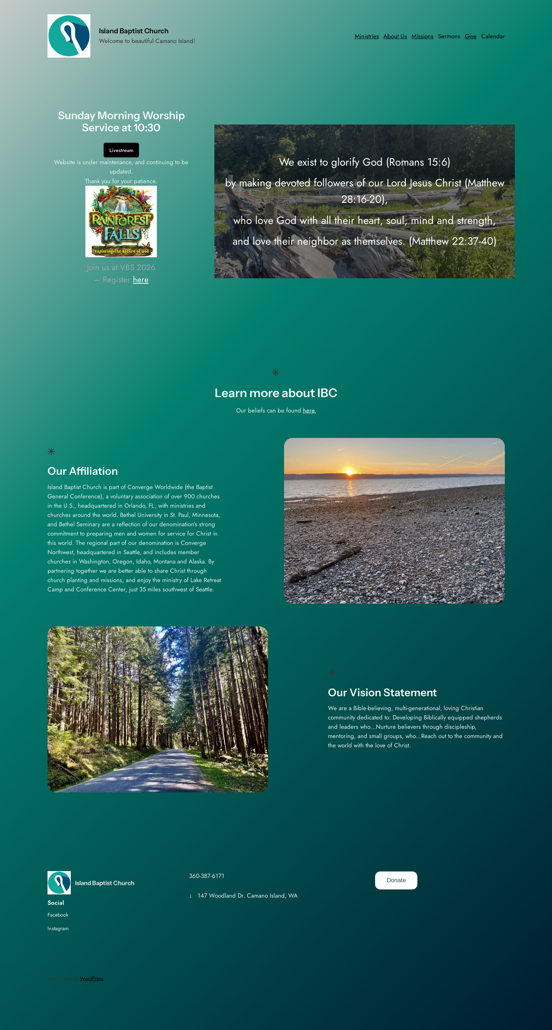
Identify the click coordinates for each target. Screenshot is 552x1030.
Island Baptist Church (134, 30)
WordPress (92, 978)
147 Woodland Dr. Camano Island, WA (248, 895)
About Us (395, 36)
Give (471, 36)
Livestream (121, 150)
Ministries (367, 36)
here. (309, 410)
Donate (396, 880)
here (141, 279)
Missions (422, 36)
